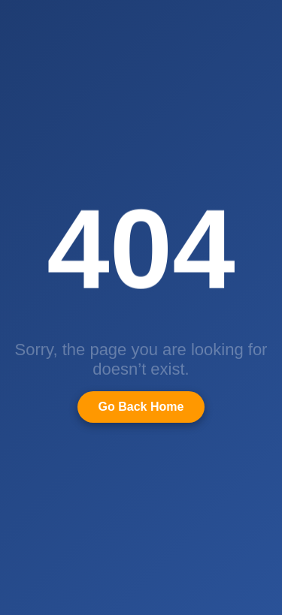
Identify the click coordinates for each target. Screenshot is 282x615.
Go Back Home (141, 406)
